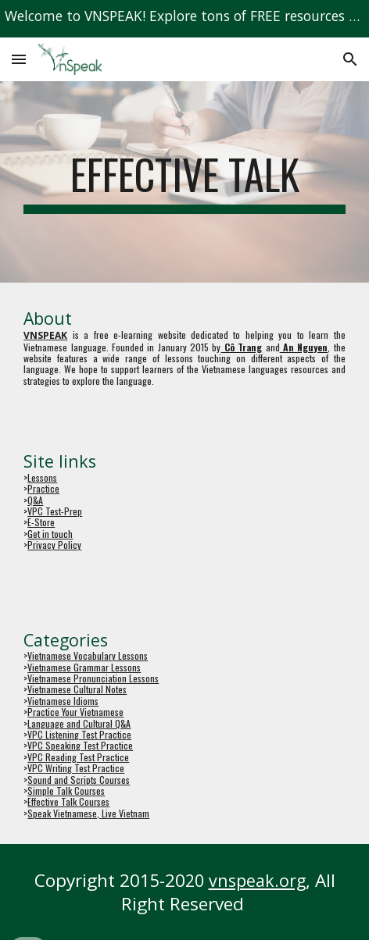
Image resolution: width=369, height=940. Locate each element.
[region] (184, 18)
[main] (184, 182)
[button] (19, 58)
